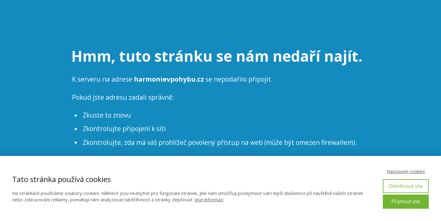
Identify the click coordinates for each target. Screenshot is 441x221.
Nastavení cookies (406, 171)
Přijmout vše (405, 201)
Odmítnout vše (406, 186)
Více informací (208, 199)
